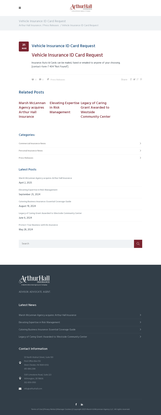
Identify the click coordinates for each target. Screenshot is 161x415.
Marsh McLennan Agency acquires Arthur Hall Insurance (45, 178)
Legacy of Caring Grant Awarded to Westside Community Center (50, 213)
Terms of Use (36, 409)
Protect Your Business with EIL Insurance (38, 225)
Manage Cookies (64, 409)
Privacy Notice (50, 409)
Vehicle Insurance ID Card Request (63, 46)
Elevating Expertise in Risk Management (38, 190)
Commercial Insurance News (32, 143)
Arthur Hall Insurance (30, 25)
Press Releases (51, 25)
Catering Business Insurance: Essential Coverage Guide (45, 201)
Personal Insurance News (31, 151)
